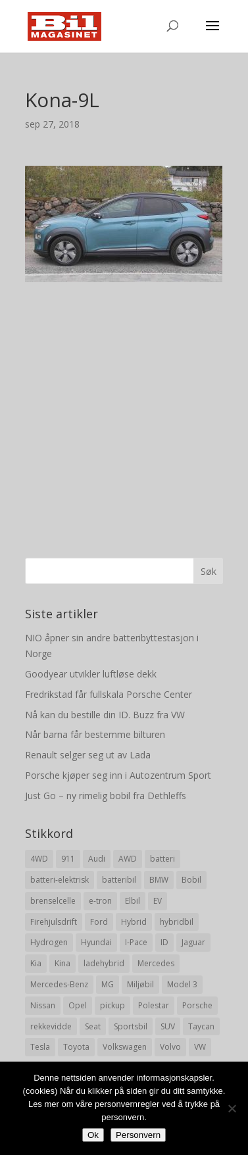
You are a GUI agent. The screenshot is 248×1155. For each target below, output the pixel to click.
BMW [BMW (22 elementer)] (158, 879)
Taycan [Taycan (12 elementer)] (201, 1026)
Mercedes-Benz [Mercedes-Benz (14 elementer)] (59, 984)
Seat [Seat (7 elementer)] (93, 1026)
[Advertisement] (124, 406)
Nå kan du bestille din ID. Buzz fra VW (105, 714)
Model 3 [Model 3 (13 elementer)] (182, 984)
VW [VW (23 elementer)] (200, 1046)
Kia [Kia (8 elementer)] (35, 963)
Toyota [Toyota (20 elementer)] (76, 1046)
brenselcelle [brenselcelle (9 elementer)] (53, 900)
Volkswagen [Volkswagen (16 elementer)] (125, 1046)
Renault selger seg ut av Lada (88, 755)
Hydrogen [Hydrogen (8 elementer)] (49, 942)
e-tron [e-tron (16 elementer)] (100, 900)
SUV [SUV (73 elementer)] (168, 1026)
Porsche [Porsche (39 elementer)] (197, 1005)
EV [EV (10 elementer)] (157, 900)
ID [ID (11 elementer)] (164, 942)
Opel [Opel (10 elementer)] (77, 1005)
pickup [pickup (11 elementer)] (112, 1005)
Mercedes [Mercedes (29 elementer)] (155, 963)
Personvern (138, 1135)
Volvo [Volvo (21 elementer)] (170, 1046)
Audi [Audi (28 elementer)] (96, 858)
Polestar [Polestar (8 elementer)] (153, 1005)
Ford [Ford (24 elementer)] (99, 921)
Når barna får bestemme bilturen (95, 734)
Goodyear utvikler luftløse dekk (91, 674)
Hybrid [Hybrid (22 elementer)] (134, 921)
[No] (231, 1108)
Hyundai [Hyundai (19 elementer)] (96, 942)
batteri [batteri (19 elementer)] (162, 858)
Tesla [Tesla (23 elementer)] (40, 1046)
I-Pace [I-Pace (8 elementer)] (136, 942)
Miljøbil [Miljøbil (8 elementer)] (140, 984)
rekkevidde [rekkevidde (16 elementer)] (51, 1026)
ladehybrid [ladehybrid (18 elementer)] (104, 963)
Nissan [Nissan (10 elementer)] (42, 1005)
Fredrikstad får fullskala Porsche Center (108, 694)
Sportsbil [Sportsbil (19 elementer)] (130, 1026)
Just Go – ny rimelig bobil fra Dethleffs (105, 795)
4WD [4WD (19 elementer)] (39, 858)
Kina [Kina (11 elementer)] (62, 963)
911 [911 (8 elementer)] (68, 858)
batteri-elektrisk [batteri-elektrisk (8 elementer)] (59, 879)
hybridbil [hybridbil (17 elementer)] (176, 921)
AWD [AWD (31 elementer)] (127, 858)
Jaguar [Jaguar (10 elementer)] (193, 942)
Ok (93, 1135)
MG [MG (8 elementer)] (107, 984)
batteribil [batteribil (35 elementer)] (119, 879)
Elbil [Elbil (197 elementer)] (132, 900)
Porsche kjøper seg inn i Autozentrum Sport (118, 775)
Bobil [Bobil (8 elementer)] (191, 879)
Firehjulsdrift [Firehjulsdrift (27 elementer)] (53, 921)
